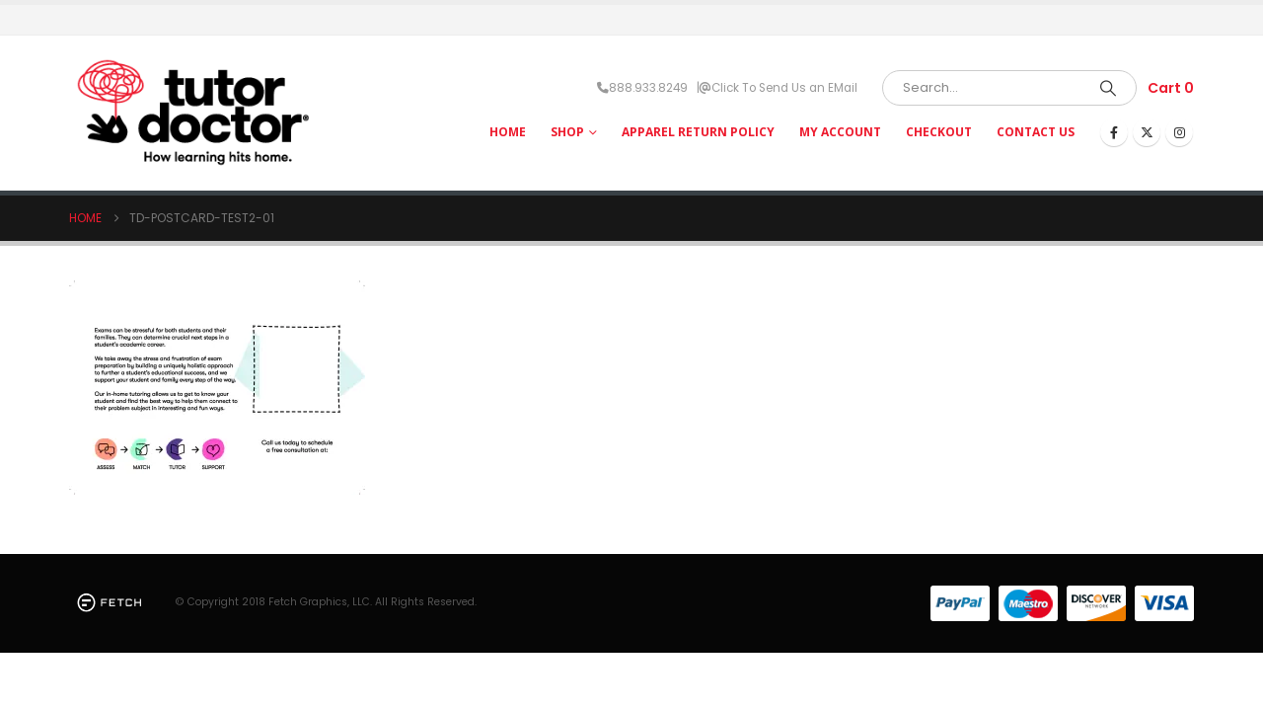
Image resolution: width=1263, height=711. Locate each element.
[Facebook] (1114, 132)
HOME (507, 131)
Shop (567, 131)
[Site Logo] (192, 113)
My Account (840, 131)
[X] (1146, 132)
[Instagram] (1179, 132)
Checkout (939, 131)
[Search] (1108, 88)
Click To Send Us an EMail (784, 88)
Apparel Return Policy (698, 131)
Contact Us (1036, 131)
